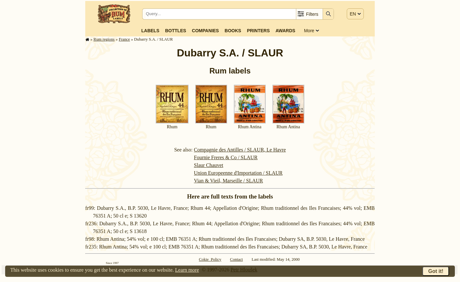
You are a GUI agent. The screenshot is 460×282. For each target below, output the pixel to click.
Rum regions (104, 39)
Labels (150, 30)
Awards (285, 30)
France (124, 39)
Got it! (435, 271)
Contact (236, 259)
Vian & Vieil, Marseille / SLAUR (228, 180)
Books (233, 30)
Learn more (187, 270)
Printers (258, 30)
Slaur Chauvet (208, 165)
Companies (205, 30)
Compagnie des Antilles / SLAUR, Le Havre (240, 149)
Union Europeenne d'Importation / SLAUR (238, 173)
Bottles (175, 30)
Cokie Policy (210, 259)
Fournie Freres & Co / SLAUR (226, 157)
